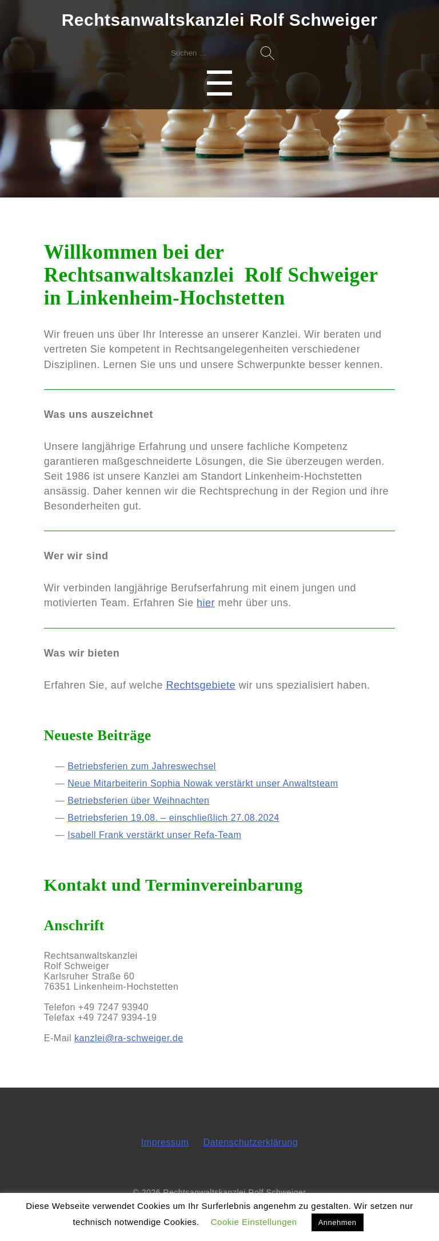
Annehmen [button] (337, 1222)
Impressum (165, 1142)
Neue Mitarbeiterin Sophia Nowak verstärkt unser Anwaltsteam (202, 783)
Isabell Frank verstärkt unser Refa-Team (154, 835)
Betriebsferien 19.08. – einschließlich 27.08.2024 (173, 818)
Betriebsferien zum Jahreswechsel (141, 766)
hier (206, 602)
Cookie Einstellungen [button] (254, 1222)
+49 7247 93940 (113, 1007)
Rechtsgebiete (201, 685)
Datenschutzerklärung (250, 1142)
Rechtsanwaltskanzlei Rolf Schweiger (220, 19)
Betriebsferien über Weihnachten (138, 800)
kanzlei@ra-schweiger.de (128, 1038)
